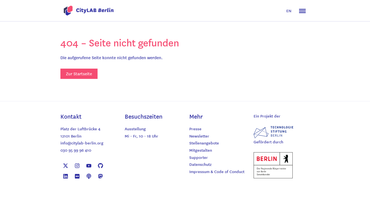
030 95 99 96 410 (75, 150)
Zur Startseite (79, 74)
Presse (195, 128)
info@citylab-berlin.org (81, 143)
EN (288, 10)
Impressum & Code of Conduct (216, 171)
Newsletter (199, 136)
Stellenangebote (204, 143)
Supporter (198, 157)
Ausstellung (135, 128)
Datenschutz (200, 164)
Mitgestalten (200, 150)
